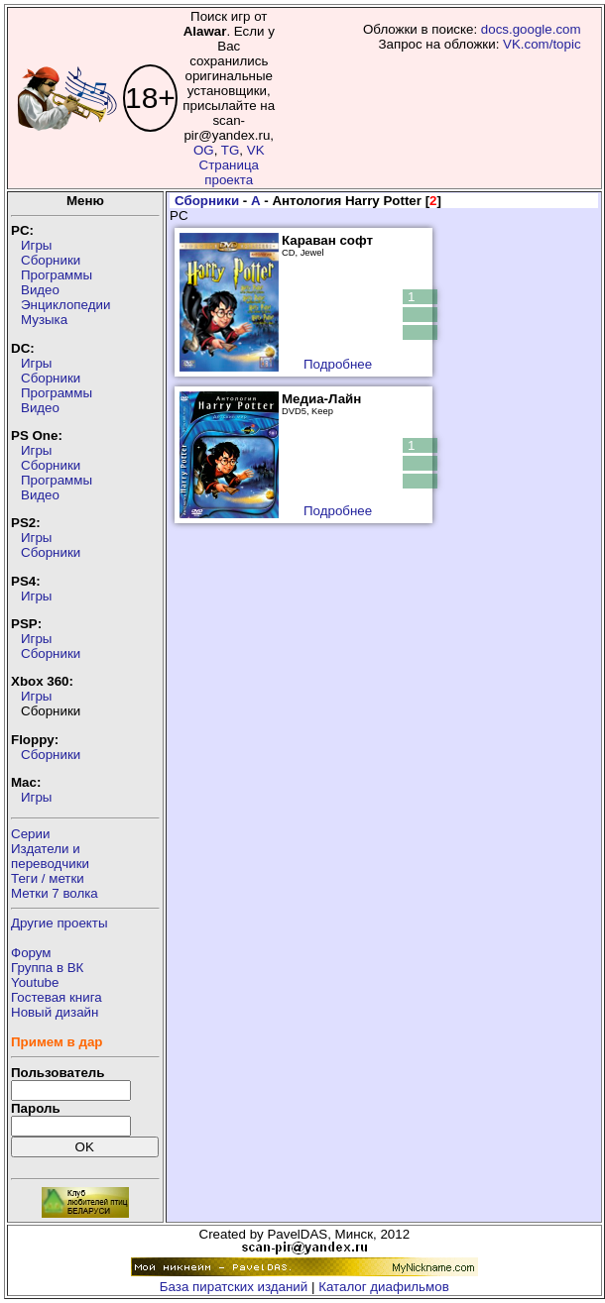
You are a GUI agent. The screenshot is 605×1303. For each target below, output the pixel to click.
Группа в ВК (47, 967)
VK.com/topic (542, 44)
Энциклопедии (65, 304)
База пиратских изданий (233, 1286)
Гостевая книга (56, 997)
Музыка (44, 319)
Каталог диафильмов (383, 1286)
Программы (56, 275)
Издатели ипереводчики (50, 856)
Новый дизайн (54, 1012)
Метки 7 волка (54, 893)
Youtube (35, 982)
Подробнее (337, 364)
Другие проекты (59, 923)
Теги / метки (47, 878)
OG (203, 150)
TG (230, 150)
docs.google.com (531, 29)
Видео (40, 289)
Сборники (50, 260)
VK (256, 150)
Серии (30, 833)
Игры (36, 245)
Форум (31, 952)
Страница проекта (229, 172)
